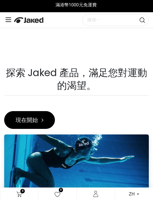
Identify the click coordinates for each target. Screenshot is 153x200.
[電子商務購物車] (19, 194)
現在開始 (29, 120)
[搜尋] (142, 20)
